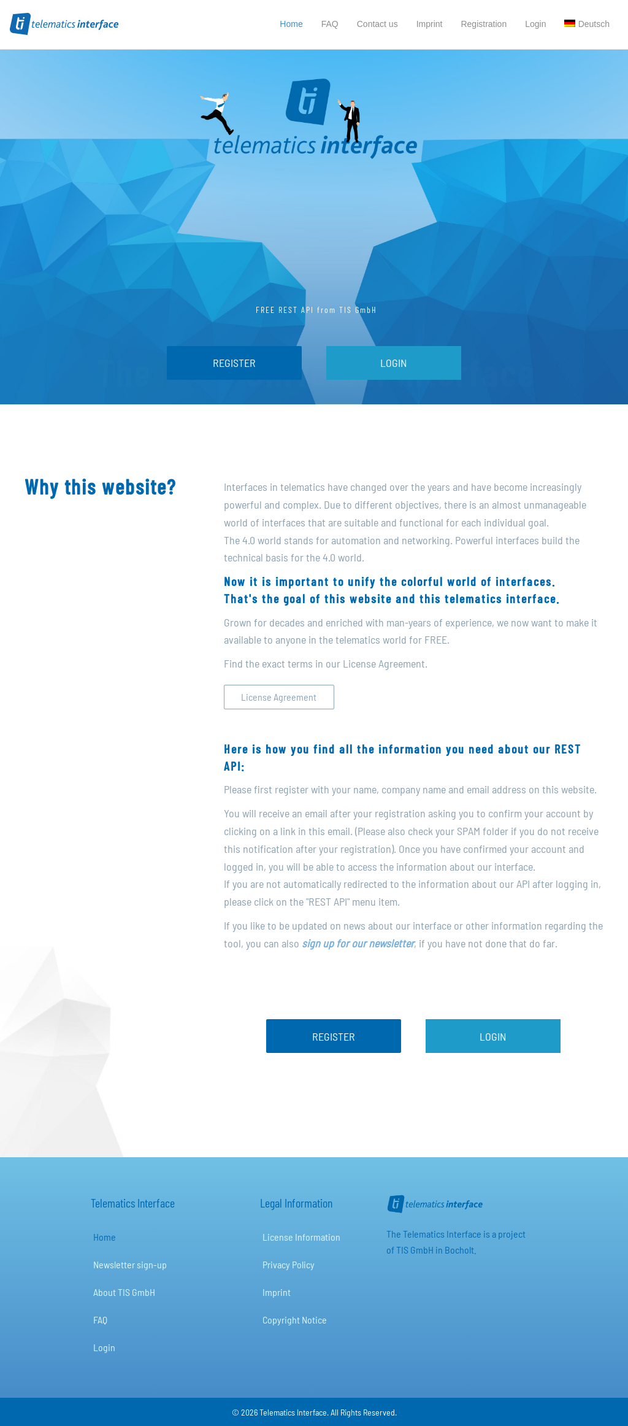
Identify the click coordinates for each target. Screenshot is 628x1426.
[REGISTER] (234, 363)
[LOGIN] (393, 363)
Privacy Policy (288, 1264)
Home (291, 24)
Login (535, 24)
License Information (301, 1237)
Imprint (429, 24)
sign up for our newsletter (358, 943)
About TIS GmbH (124, 1292)
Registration (484, 24)
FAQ (330, 24)
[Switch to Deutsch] (587, 24)
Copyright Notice (294, 1319)
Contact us (377, 24)
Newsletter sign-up (130, 1264)
